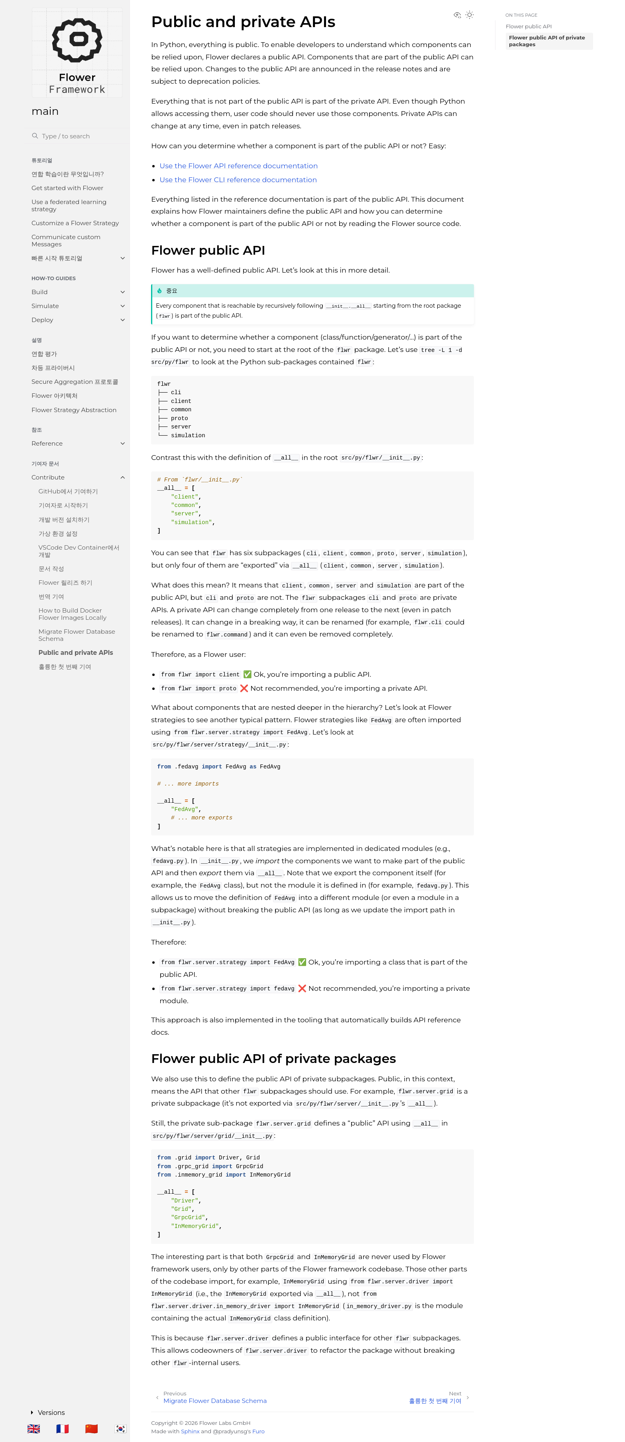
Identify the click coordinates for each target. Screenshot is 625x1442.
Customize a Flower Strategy (75, 223)
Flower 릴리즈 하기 (65, 582)
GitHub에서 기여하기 (68, 491)
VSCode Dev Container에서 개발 (79, 551)
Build (39, 292)
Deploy (42, 320)
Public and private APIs (76, 652)
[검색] (77, 136)
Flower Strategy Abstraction (74, 410)
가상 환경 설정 (58, 533)
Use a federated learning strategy (68, 205)
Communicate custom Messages (65, 240)
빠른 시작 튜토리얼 (57, 258)
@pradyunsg (230, 1431)
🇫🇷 (62, 1428)
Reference (47, 443)
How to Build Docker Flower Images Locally (72, 614)
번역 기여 (51, 596)
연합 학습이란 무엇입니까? (67, 174)
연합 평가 (44, 354)
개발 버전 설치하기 (64, 519)
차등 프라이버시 (53, 367)
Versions (53, 1411)
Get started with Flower (67, 188)
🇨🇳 (91, 1428)
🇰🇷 (120, 1428)
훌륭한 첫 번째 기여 (65, 666)
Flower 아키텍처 (54, 395)
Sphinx (190, 1431)
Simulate (45, 306)
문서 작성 (51, 568)
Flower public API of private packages (547, 40)
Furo (258, 1431)
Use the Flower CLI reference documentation (238, 179)
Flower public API (529, 26)
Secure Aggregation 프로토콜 (75, 381)
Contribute (48, 477)
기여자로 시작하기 (63, 505)
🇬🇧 (33, 1428)
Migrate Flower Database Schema (77, 635)
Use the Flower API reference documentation (238, 165)
